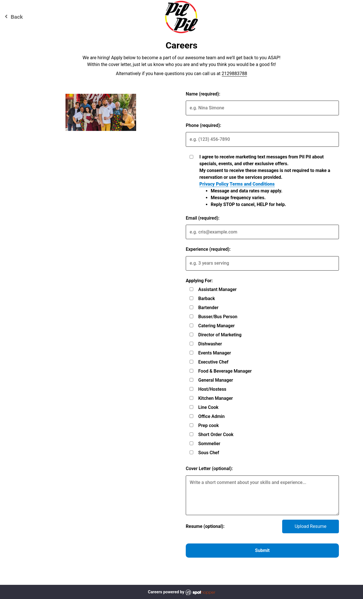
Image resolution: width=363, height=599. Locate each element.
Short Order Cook (215, 434)
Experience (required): (208, 249)
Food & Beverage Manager (225, 371)
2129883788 (234, 73)
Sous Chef (208, 452)
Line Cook (208, 407)
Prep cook (208, 425)
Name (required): (203, 94)
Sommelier (209, 443)
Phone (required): (203, 125)
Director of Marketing (220, 334)
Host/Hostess (212, 389)
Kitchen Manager (215, 398)
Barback (206, 298)
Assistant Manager (217, 289)
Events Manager (214, 353)
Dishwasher (210, 344)
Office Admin (211, 416)
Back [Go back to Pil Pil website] (13, 16)
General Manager (215, 380)
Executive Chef (213, 362)
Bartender (208, 307)
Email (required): (203, 218)
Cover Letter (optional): (209, 468)
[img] (101, 112)
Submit (262, 550)
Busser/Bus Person (217, 316)
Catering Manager (216, 325)
